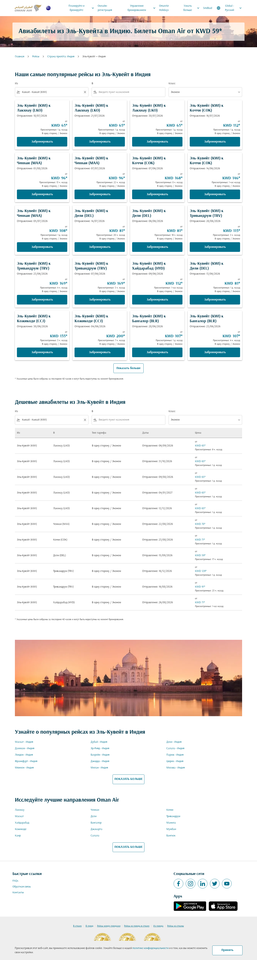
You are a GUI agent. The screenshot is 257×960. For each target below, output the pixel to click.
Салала (95, 835)
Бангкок (170, 835)
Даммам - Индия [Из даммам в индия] (24, 748)
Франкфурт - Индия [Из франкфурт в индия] (26, 761)
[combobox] (51, 92)
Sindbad (207, 8)
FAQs (15, 880)
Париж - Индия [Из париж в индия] (174, 754)
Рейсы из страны (175, 926)
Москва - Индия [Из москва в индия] (175, 767)
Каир (18, 835)
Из (16, 83)
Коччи (169, 809)
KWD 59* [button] (209, 31)
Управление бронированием (142, 8)
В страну (77, 926)
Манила (171, 822)
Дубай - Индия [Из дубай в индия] (99, 742)
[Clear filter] (84, 92)
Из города (158, 926)
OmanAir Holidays (164, 8)
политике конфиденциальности (151, 948)
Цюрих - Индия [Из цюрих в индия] (174, 761)
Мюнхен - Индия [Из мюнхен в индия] (24, 767)
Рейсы (35, 56)
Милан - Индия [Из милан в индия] (99, 767)
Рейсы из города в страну (136, 926)
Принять (227, 950)
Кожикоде (20, 829)
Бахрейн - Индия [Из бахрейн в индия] (100, 754)
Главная (19, 56)
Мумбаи (171, 829)
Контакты (18, 892)
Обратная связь (21, 886)
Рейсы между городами (108, 926)
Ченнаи (95, 809)
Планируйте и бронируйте (82, 8)
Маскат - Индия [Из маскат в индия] (24, 742)
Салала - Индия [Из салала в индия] (175, 748)
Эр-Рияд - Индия (100, 748)
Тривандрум (173, 816)
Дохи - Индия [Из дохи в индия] (173, 742)
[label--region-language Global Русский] (229, 8)
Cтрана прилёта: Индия (60, 56)
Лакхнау (19, 809)
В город (89, 926)
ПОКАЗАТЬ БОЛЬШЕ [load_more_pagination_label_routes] (128, 779)
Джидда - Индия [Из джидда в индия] (100, 761)
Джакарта (96, 829)
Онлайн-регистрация (105, 8)
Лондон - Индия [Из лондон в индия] (24, 754)
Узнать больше (192, 8)
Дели (93, 816)
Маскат (19, 816)
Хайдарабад (22, 822)
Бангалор (96, 822)
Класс (172, 83)
